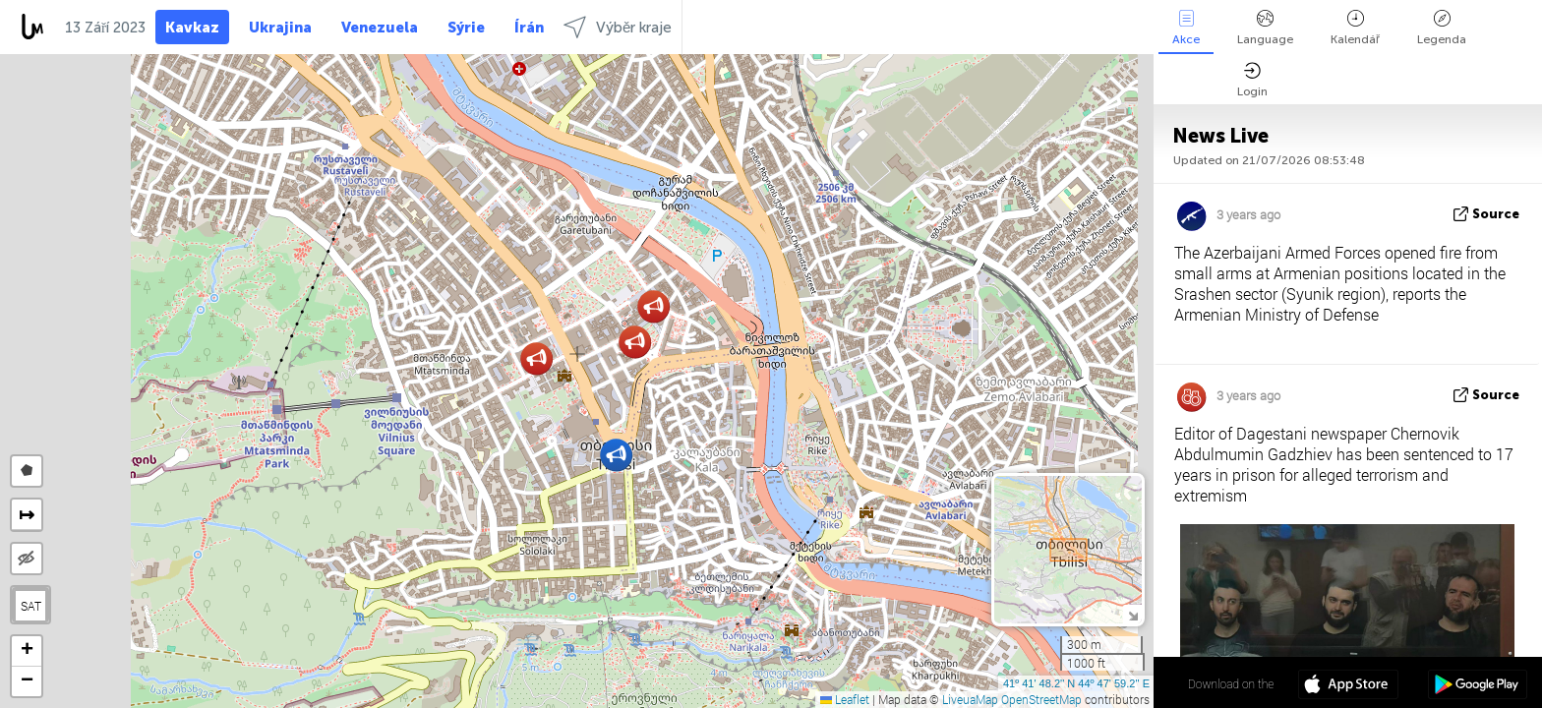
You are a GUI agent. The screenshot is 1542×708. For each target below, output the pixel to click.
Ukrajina (280, 27)
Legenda (1441, 28)
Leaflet (844, 699)
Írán (529, 27)
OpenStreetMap (1041, 699)
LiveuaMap (970, 699)
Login (1252, 80)
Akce (1186, 28)
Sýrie (466, 27)
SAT (31, 606)
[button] (616, 455)
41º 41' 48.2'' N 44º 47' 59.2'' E (1076, 683)
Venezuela (379, 27)
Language (1265, 28)
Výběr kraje (617, 27)
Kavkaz (192, 27)
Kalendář (1355, 28)
